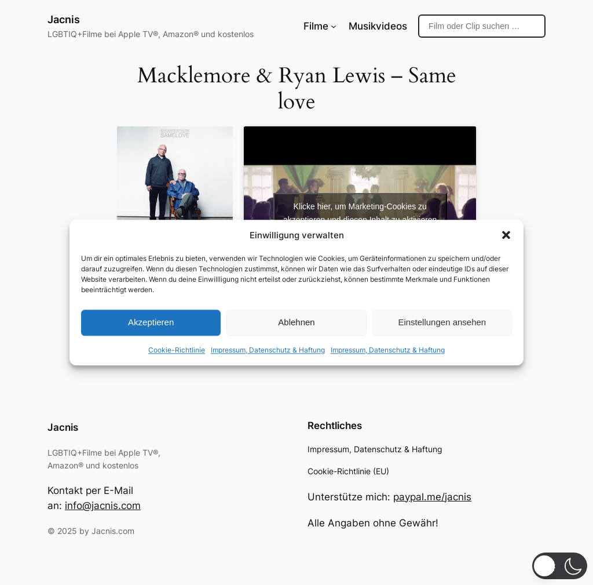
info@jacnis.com (103, 505)
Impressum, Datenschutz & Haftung (268, 350)
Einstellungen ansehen (442, 323)
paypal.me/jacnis (432, 497)
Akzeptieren (151, 323)
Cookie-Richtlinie (176, 350)
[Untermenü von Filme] (333, 26)
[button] (506, 235)
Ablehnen (296, 323)
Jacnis (63, 19)
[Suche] (482, 26)
